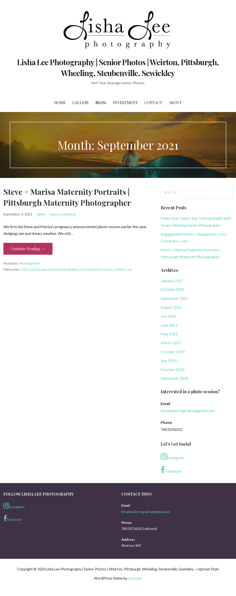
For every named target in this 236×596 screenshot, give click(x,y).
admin (40, 214)
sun (129, 269)
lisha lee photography (63, 269)
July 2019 (169, 360)
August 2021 (171, 307)
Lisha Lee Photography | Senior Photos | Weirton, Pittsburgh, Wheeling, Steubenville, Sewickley (118, 67)
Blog (100, 102)
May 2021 (169, 333)
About (175, 102)
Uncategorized (29, 263)
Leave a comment (62, 214)
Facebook (171, 470)
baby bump (38, 269)
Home (60, 102)
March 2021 (171, 342)
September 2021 (174, 298)
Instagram (172, 456)
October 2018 (172, 369)
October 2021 (172, 289)
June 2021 (169, 325)
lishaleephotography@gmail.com (188, 410)
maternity (94, 269)
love (82, 269)
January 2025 (172, 280)
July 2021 (169, 316)
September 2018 (174, 378)
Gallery (80, 102)
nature (107, 269)
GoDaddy (135, 578)
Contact (153, 102)
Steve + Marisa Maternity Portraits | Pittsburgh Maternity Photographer (67, 197)
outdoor (119, 269)
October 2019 (172, 351)
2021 (24, 269)
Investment (125, 102)
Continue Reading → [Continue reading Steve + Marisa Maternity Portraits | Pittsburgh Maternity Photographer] (28, 248)
